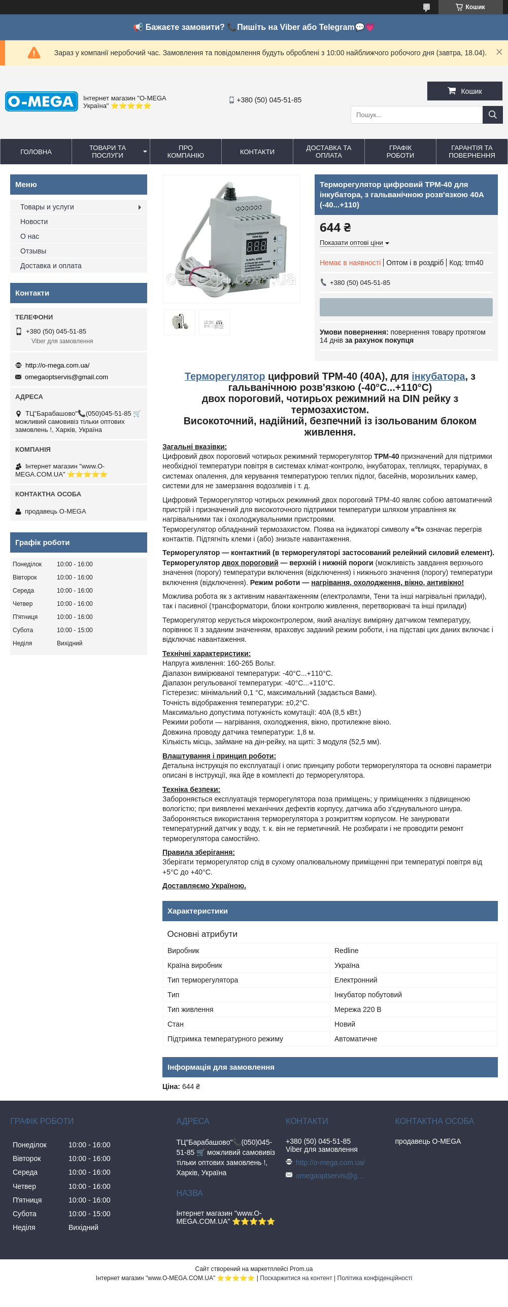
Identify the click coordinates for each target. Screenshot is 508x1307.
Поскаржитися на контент (296, 1278)
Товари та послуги (107, 151)
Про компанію (186, 151)
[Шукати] (493, 115)
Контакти (257, 152)
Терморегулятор (225, 376)
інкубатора (438, 376)
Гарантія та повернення (472, 151)
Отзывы (33, 251)
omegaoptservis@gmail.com (66, 377)
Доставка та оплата (329, 151)
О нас (29, 236)
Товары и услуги (47, 207)
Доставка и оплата (51, 266)
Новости (34, 221)
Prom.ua (301, 1269)
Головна (36, 152)
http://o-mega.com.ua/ (57, 365)
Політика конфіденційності (375, 1278)
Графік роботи (400, 151)
